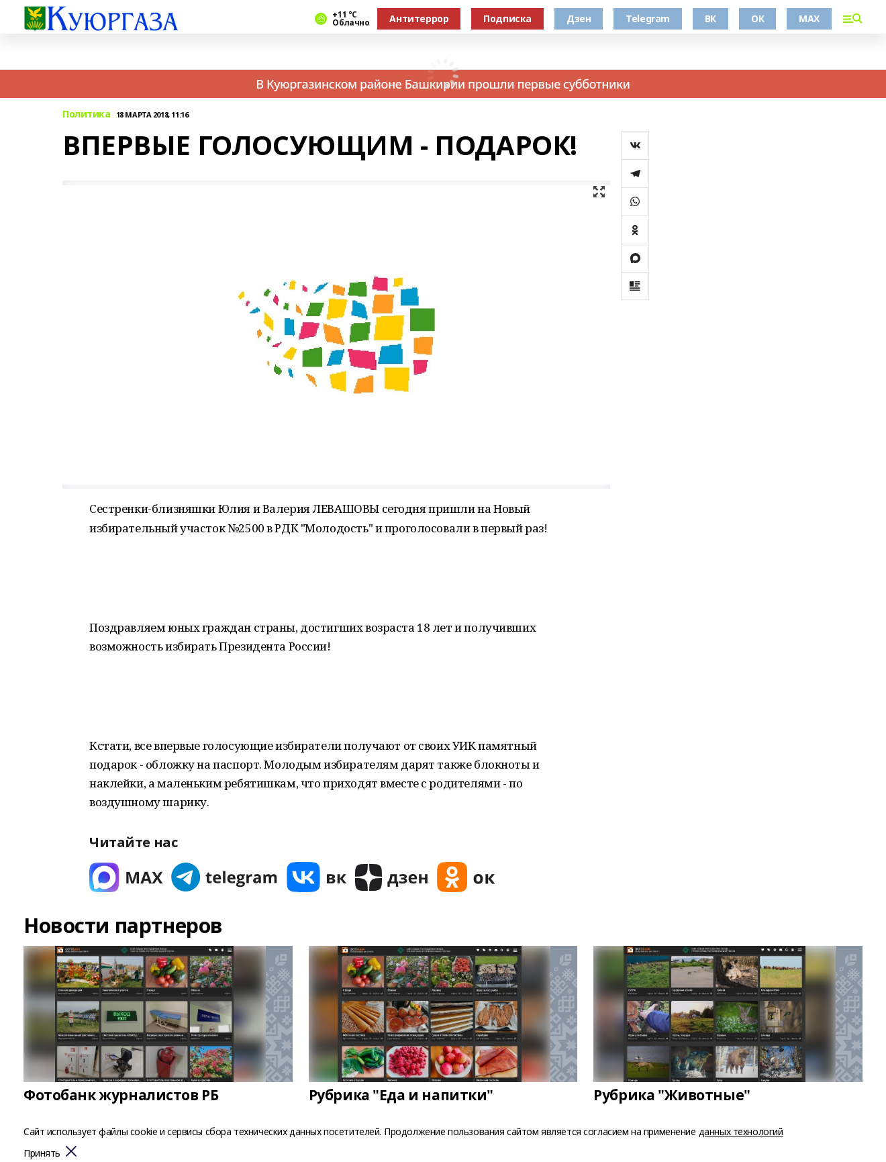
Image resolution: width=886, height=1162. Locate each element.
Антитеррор (418, 18)
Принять (41, 1153)
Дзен (579, 18)
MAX (809, 18)
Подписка (507, 18)
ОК (757, 18)
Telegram (648, 18)
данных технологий (741, 1131)
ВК (710, 18)
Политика (86, 114)
